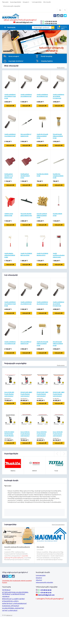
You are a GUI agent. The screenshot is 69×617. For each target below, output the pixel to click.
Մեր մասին (40, 547)
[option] (34, 42)
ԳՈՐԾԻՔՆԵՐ (6, 590)
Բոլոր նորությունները (58, 525)
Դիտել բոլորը (61, 68)
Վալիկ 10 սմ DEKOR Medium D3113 (42, 254)
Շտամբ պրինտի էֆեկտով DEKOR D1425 (42, 216)
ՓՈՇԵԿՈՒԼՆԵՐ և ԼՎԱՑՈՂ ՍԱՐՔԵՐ (13, 599)
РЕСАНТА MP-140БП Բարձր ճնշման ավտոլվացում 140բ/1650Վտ (58, 394)
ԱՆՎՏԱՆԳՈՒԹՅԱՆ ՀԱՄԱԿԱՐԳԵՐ (13, 608)
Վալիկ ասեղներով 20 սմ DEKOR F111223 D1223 (58, 96)
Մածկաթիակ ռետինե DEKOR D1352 (25, 176)
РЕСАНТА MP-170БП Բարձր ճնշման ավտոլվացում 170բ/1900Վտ (42, 394)
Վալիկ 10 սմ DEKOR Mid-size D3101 (26, 254)
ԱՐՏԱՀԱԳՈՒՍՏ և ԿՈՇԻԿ (10, 601)
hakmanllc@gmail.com (23, 23)
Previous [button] (57, 454)
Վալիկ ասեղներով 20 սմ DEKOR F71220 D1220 (10, 96)
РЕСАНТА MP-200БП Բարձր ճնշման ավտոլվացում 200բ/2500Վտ (26, 394)
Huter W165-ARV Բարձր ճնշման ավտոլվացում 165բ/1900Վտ (9, 394)
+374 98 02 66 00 (51, 22)
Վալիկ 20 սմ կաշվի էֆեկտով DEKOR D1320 (42, 136)
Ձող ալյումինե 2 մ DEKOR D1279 (26, 135)
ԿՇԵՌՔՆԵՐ (6, 596)
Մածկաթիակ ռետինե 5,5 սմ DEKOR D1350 (8, 176)
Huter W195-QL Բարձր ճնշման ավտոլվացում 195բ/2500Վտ (25, 434)
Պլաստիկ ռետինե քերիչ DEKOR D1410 (26, 215)
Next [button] (64, 454)
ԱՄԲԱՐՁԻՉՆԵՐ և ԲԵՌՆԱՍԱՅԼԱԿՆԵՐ (14, 603)
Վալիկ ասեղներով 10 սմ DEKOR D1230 (9, 135)
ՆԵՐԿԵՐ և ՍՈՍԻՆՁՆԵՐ (9, 610)
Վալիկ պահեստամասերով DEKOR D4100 (59, 255)
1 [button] (59, 50)
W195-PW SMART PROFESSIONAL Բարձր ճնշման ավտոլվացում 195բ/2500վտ (9, 434)
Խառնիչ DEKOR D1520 (57, 215)
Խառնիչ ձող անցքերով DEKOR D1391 (58, 176)
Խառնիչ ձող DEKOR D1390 (42, 175)
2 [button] (62, 50)
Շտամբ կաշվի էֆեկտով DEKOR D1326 (58, 136)
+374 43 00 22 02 (51, 24)
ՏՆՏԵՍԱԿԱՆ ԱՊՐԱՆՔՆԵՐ (10, 606)
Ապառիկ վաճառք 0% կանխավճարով (17, 547)
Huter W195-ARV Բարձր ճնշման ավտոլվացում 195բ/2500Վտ (58, 434)
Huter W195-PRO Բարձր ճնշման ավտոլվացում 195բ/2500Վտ (42, 434)
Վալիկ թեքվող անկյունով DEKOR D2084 (9, 255)
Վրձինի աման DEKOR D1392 (8, 215)
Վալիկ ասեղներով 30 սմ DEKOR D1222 (42, 96)
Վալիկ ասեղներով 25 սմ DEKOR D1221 (26, 96)
